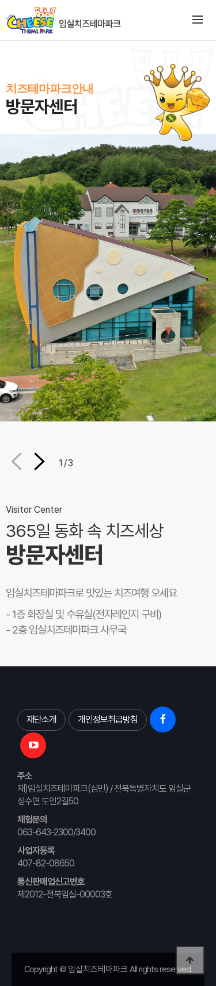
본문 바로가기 (0, 40)
